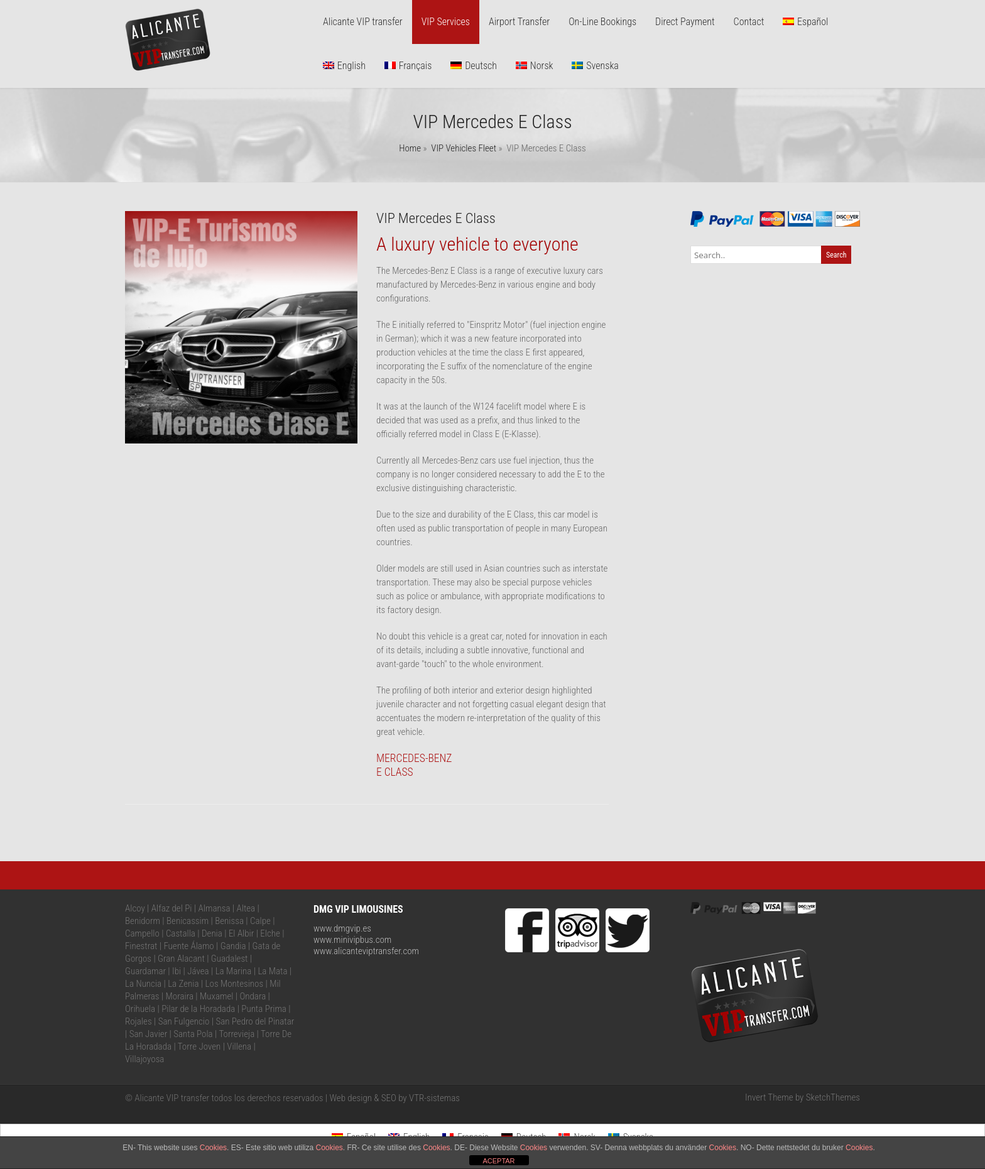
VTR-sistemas (434, 1098)
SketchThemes (833, 1097)
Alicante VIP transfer (363, 22)
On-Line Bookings (602, 22)
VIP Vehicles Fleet (463, 148)
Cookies (213, 1147)
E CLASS (394, 772)
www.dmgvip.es (342, 928)
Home (410, 148)
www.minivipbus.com (352, 939)
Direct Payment (685, 22)
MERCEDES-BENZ (414, 758)
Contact (749, 22)
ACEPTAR (498, 1161)
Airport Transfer (519, 22)
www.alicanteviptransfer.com (366, 951)
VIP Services (446, 22)
